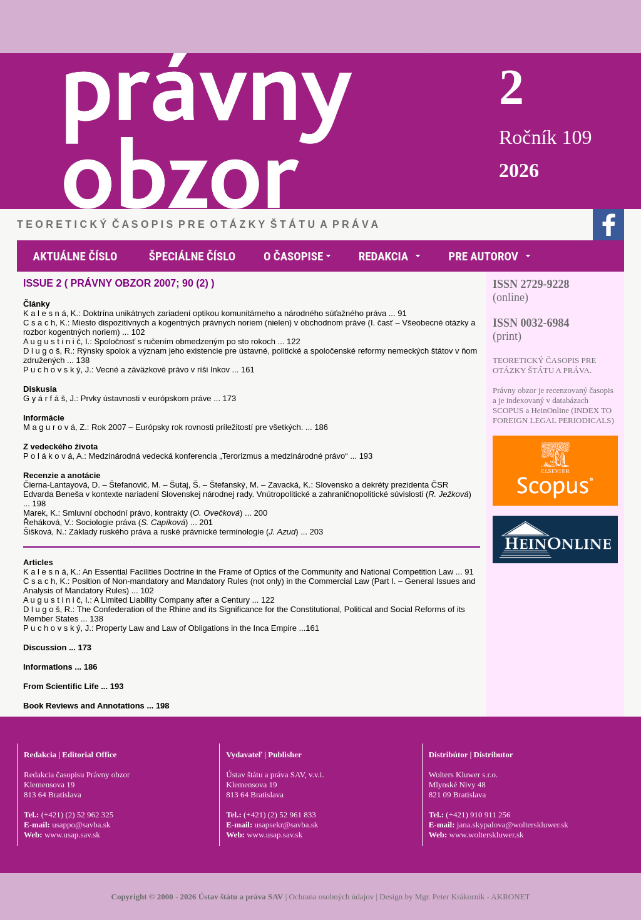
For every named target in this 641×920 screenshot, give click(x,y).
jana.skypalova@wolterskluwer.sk (512, 824)
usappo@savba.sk (81, 824)
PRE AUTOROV (483, 256)
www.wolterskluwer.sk (486, 834)
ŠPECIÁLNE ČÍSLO (192, 256)
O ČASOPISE (293, 256)
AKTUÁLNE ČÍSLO (75, 256)
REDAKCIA (383, 256)
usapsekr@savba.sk (286, 824)
